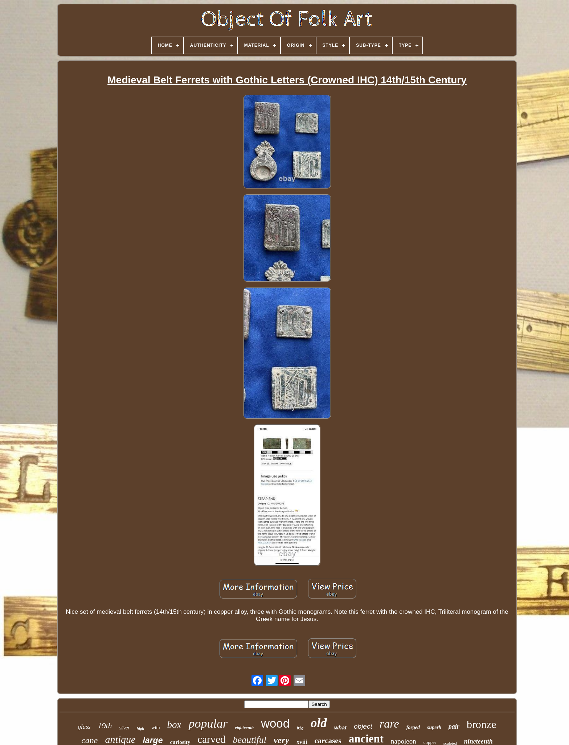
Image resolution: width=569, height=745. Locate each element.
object (363, 726)
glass (84, 726)
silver (124, 727)
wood (275, 723)
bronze (481, 724)
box (174, 724)
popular (208, 723)
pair (454, 726)
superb (434, 727)
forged (413, 727)
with (155, 727)
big (300, 728)
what (340, 727)
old (319, 723)
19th (105, 725)
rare (389, 723)
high (140, 728)
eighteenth (244, 727)
